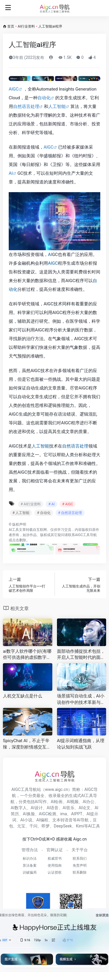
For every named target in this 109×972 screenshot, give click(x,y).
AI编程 (42, 820)
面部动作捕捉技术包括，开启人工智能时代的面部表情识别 (81, 655)
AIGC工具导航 (86, 535)
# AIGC (67, 504)
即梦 (46, 826)
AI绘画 (57, 801)
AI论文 (84, 807)
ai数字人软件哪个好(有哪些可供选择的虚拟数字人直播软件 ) (27, 655)
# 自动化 (43, 513)
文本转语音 (62, 820)
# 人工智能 (20, 513)
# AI (51, 504)
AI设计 (37, 807)
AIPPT (76, 813)
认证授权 (55, 872)
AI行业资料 (26, 26)
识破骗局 (30, 872)
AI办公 (88, 801)
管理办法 (30, 849)
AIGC (14, 89)
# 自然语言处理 (70, 513)
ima (63, 813)
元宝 (21, 826)
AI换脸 (29, 813)
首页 (10, 26)
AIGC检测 (47, 813)
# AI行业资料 (31, 504)
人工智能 (57, 106)
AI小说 (26, 820)
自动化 (44, 97)
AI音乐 (69, 807)
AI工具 (14, 530)
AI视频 (73, 801)
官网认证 (55, 849)
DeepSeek (63, 826)
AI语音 (53, 807)
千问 (33, 826)
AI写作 (41, 801)
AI (11, 173)
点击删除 (19, 540)
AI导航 (83, 820)
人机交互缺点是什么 (22, 696)
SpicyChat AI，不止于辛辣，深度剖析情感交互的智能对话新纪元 (27, 744)
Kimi (80, 826)
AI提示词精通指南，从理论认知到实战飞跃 (81, 743)
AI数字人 (19, 807)
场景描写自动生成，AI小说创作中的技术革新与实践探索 (81, 699)
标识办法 (30, 858)
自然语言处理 (26, 106)
